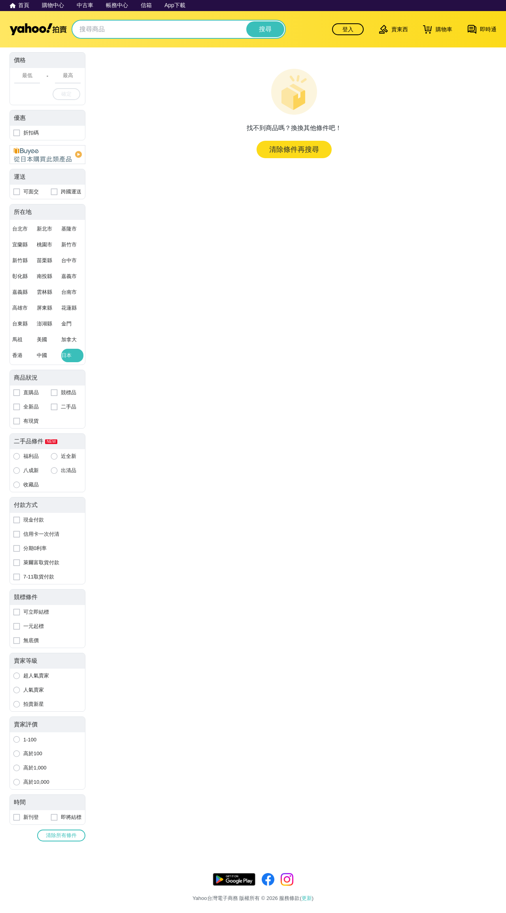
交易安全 (486, 888)
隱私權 (419, 888)
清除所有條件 (61, 835)
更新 (490, 879)
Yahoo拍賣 (38, 29)
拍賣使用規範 (451, 888)
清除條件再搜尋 (294, 149)
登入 (347, 29)
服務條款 (391, 888)
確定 (66, 94)
